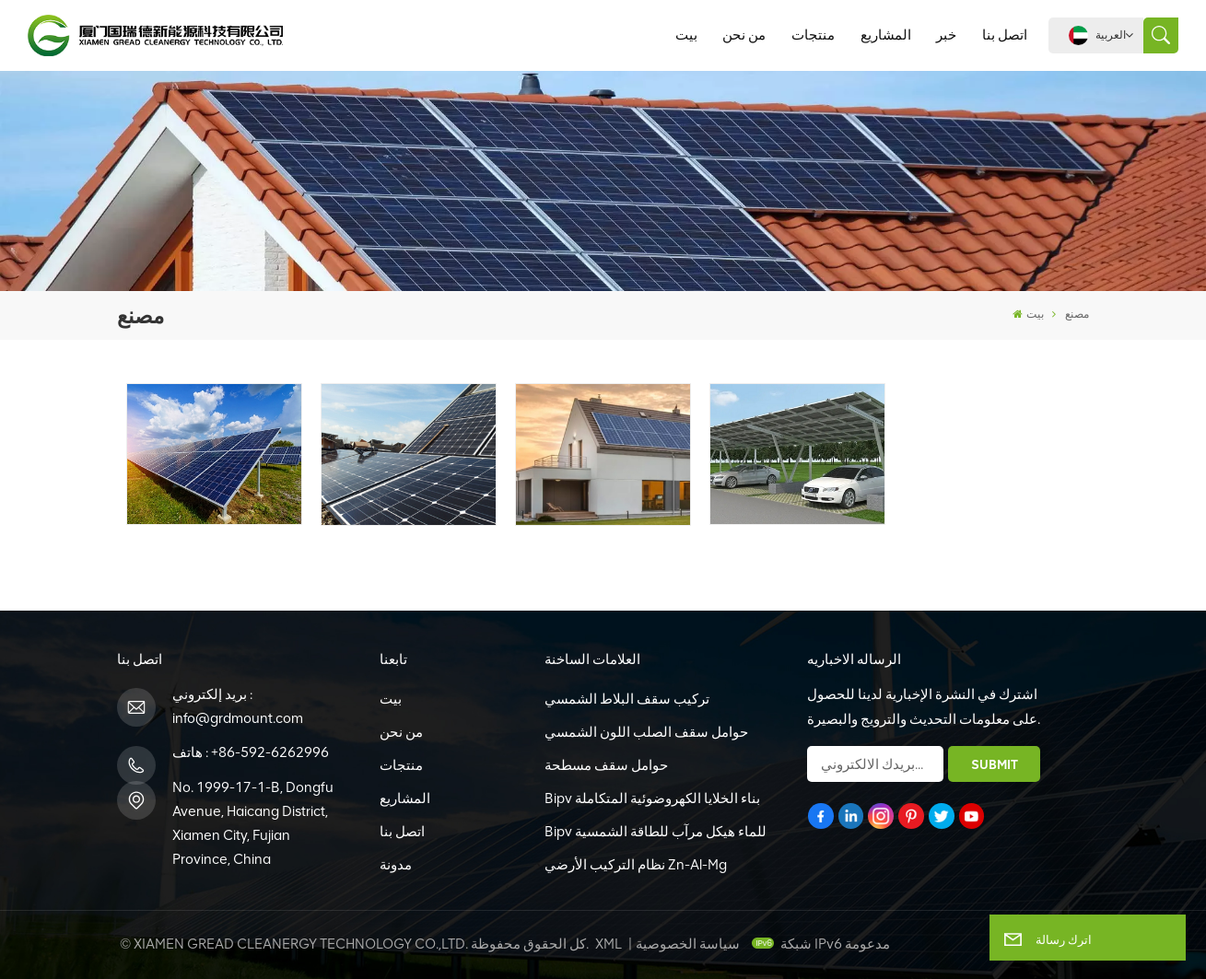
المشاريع (886, 35)
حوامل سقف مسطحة (606, 765)
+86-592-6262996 (270, 752)
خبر (946, 35)
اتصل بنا (1004, 35)
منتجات (813, 35)
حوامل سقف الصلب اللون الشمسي (646, 732)
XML (608, 944)
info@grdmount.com (237, 718)
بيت (686, 35)
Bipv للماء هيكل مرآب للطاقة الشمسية (655, 831)
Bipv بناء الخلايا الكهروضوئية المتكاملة (652, 798)
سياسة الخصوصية (688, 944)
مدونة (396, 865)
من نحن (744, 35)
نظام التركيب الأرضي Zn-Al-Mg (635, 865)
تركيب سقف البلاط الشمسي (626, 699)
